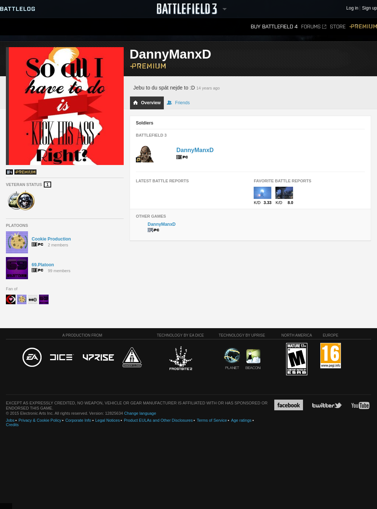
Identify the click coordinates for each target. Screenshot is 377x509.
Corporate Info (78, 420)
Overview (147, 102)
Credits (12, 424)
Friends (178, 102)
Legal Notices (107, 420)
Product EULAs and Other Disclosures (158, 420)
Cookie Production (51, 239)
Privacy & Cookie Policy (39, 420)
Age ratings (241, 420)
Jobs (10, 420)
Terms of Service (212, 420)
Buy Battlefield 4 (274, 27)
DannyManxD (195, 150)
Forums (313, 27)
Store (338, 27)
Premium (363, 26)
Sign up (369, 8)
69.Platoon (43, 264)
